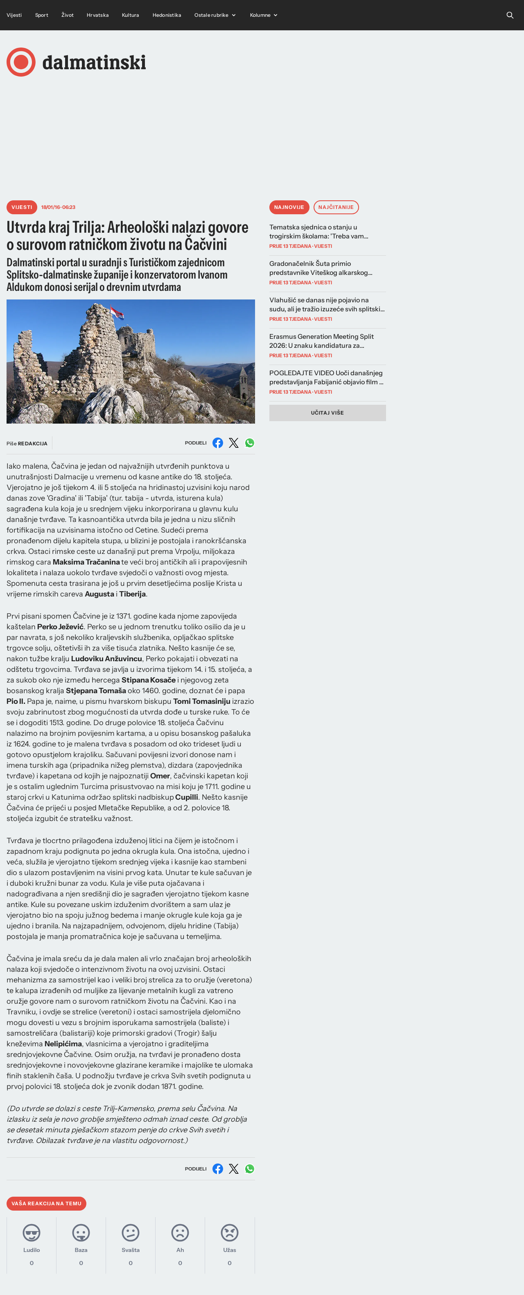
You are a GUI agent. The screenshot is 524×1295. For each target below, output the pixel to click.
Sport (41, 15)
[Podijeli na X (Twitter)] (234, 443)
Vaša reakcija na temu (46, 1203)
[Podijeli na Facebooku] (217, 443)
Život (67, 15)
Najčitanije (336, 207)
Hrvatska (98, 15)
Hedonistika (167, 15)
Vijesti (14, 15)
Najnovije (289, 207)
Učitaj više (328, 413)
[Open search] (510, 15)
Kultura (131, 15)
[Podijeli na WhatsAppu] (249, 443)
